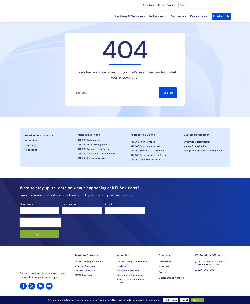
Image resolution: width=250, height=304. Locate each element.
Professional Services (128, 270)
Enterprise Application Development (203, 150)
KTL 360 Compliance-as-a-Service (96, 153)
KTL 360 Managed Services (88, 261)
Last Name (69, 204)
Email (108, 204)
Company (31, 145)
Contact (164, 266)
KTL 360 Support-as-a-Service (94, 149)
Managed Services (89, 134)
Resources (31, 149)
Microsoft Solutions (143, 134)
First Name (26, 204)
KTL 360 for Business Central (93, 158)
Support (171, 5)
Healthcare (122, 266)
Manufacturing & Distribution (132, 261)
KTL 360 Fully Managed (90, 140)
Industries (31, 140)
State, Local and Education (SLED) (131, 281)
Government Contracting (130, 275)
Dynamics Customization (197, 141)
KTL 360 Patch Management (93, 144)
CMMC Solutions (83, 275)
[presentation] (40, 222)
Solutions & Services (39, 135)
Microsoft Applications (196, 146)
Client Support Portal (153, 5)
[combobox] (204, 5)
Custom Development (197, 134)
